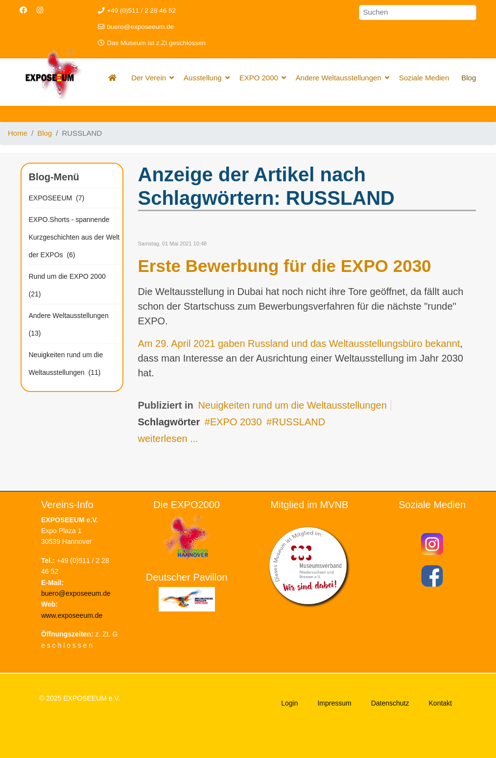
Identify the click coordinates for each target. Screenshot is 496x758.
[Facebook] (23, 10)
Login (289, 703)
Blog (468, 77)
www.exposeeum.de (71, 615)
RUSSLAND (298, 421)
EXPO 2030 (236, 421)
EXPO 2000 (258, 77)
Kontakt (440, 703)
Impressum (334, 703)
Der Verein (148, 77)
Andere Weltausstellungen (338, 77)
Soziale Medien (424, 77)
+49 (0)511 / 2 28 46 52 (141, 10)
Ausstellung (203, 77)
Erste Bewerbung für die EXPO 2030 (284, 265)
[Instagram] (40, 10)
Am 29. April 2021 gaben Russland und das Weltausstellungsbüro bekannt (299, 343)
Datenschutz (390, 703)
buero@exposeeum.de (140, 26)
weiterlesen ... (168, 438)
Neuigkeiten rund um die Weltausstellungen (292, 405)
